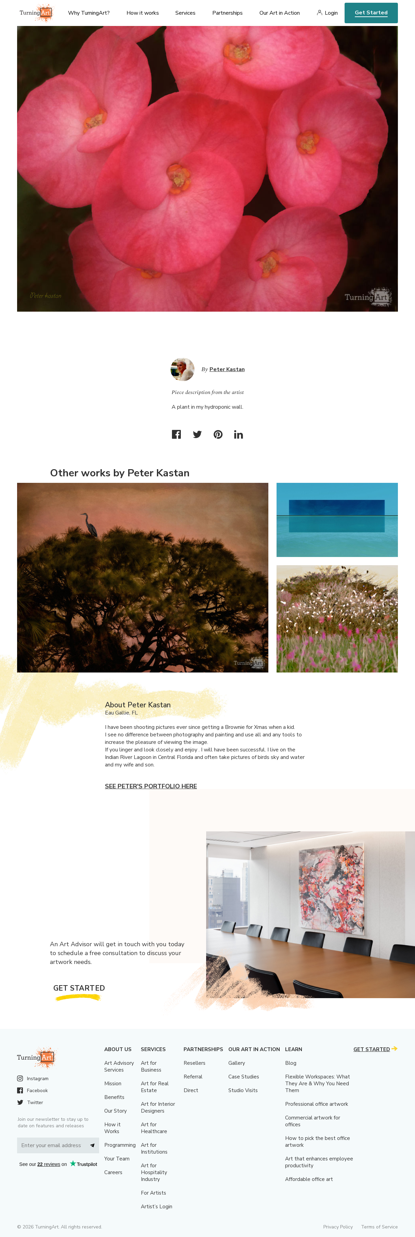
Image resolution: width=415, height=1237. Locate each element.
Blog (290, 1063)
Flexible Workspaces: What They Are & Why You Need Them (317, 1083)
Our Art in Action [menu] (279, 13)
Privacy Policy (338, 1227)
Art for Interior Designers (158, 1107)
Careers (113, 1172)
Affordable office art (309, 1179)
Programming (120, 1145)
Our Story (115, 1110)
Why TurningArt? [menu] (89, 13)
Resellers (194, 1063)
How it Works (112, 1128)
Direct (191, 1090)
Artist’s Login (156, 1206)
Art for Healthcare (154, 1128)
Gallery (236, 1063)
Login (331, 13)
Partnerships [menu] (227, 13)
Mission (112, 1083)
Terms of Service (379, 1227)
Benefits (114, 1097)
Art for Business (151, 1066)
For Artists (153, 1193)
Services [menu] (185, 13)
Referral (193, 1076)
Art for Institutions (154, 1148)
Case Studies (243, 1076)
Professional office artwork (316, 1104)
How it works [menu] (142, 13)
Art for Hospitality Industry (154, 1172)
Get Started (371, 12)
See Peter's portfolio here (151, 786)
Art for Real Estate (155, 1087)
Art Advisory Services (119, 1066)
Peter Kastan (227, 369)
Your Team (117, 1158)
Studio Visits (243, 1090)
